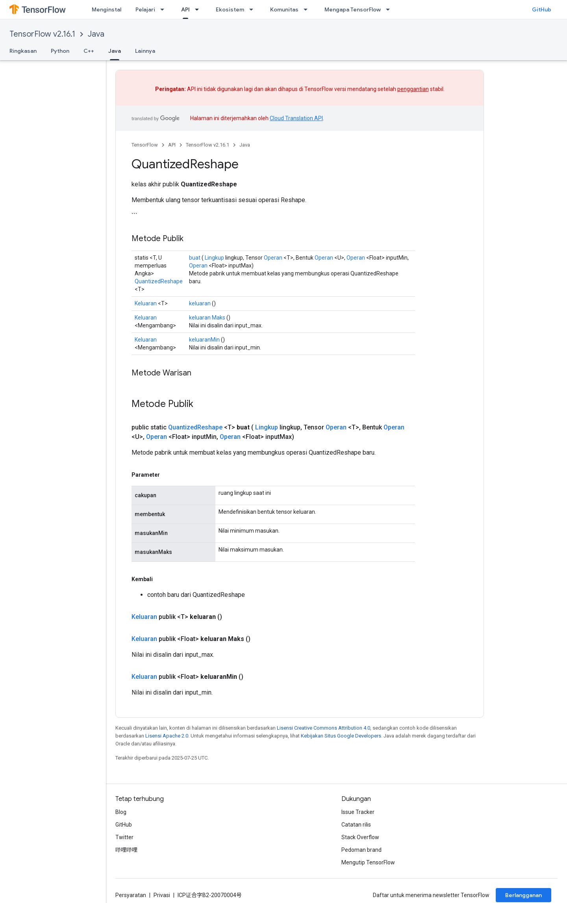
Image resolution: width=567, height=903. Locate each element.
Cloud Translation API (296, 118)
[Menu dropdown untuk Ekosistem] (253, 9)
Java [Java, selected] (114, 50)
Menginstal (106, 9)
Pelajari (145, 9)
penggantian (413, 89)
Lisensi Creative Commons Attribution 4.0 (323, 728)
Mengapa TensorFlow (352, 9)
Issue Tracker (357, 812)
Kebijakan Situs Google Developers (341, 736)
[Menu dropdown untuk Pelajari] (164, 9)
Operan (273, 258)
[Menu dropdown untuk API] (199, 9)
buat (194, 258)
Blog (120, 812)
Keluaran (146, 303)
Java (96, 34)
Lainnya (145, 50)
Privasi (162, 895)
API (172, 145)
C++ (88, 50)
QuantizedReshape (159, 281)
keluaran (200, 303)
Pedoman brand (361, 850)
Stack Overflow (360, 837)
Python (60, 50)
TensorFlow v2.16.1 (42, 34)
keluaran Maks (207, 317)
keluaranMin (204, 339)
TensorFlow (145, 145)
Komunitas (284, 9)
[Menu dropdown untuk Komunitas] (307, 9)
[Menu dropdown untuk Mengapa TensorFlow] (390, 9)
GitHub (541, 9)
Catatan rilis (356, 824)
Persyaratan (130, 895)
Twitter (124, 837)
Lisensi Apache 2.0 (166, 736)
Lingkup (214, 258)
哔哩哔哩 (126, 850)
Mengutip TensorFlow (368, 862)
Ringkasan (23, 50)
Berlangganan (523, 895)
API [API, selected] (185, 9)
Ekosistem (230, 9)
